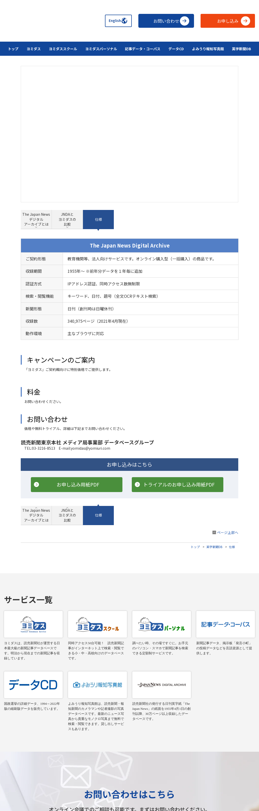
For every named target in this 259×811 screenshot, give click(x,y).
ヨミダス (34, 48)
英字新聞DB (241, 48)
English (115, 20)
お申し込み (233, 20)
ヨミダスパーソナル (101, 48)
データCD (176, 48)
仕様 (232, 435)
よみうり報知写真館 (208, 48)
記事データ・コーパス (142, 48)
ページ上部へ (227, 420)
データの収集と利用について (129, 777)
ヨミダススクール (63, 48)
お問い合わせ (171, 20)
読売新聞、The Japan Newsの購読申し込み (129, 769)
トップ (13, 48)
